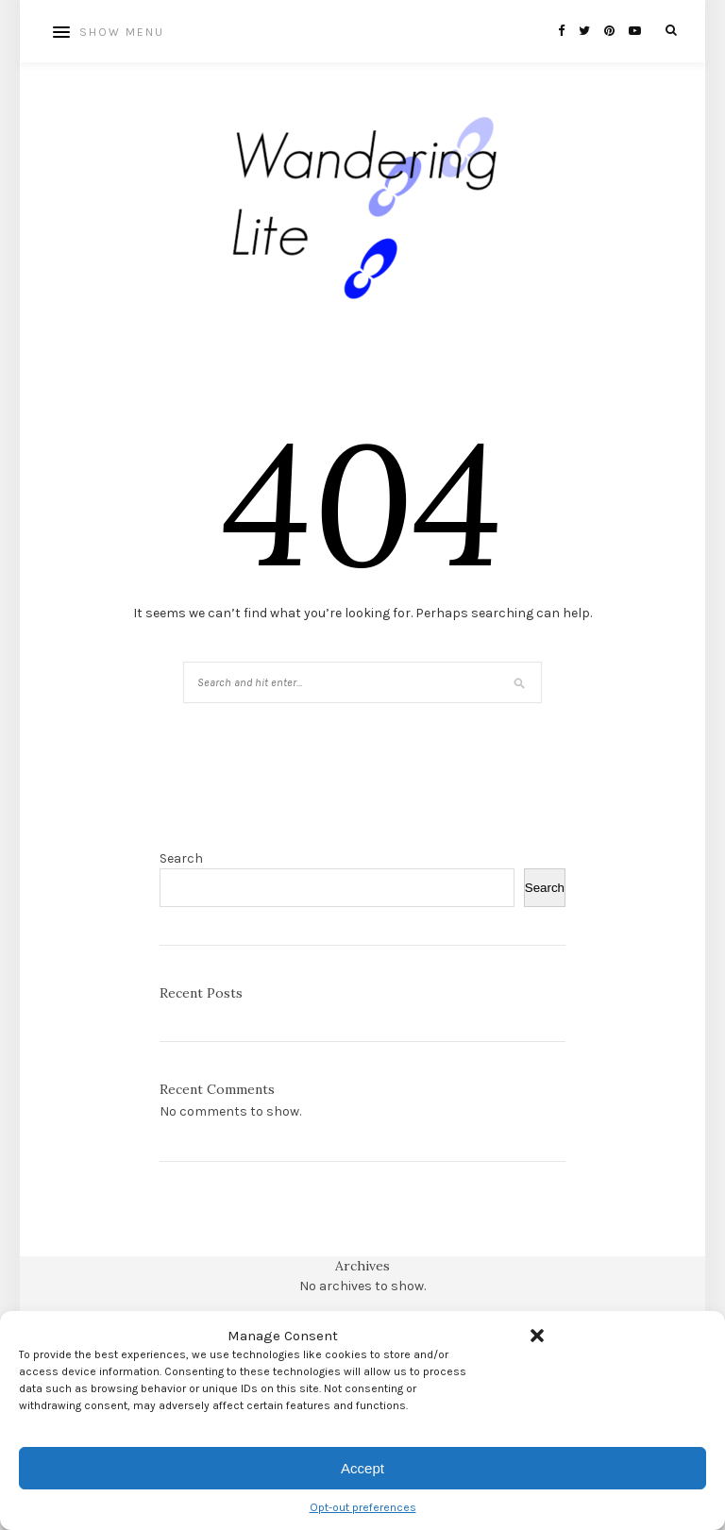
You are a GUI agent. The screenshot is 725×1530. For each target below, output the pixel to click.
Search (181, 858)
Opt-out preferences (363, 1507)
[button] (537, 1335)
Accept (362, 1468)
